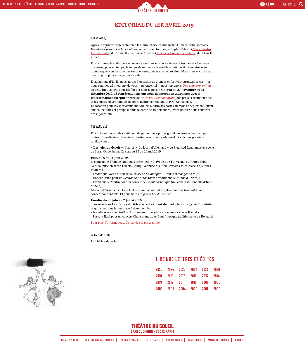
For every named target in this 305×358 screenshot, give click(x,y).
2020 (216, 270)
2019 (159, 276)
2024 (170, 270)
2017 (182, 276)
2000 (216, 289)
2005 (170, 289)
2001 (205, 289)
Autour (72, 4)
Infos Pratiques (89, 4)
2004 (182, 289)
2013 (159, 283)
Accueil (7, 4)
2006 (159, 289)
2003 (194, 289)
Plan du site (195, 340)
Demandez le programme (50, 4)
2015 (205, 276)
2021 (205, 270)
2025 (159, 270)
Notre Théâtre (23, 4)
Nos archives (174, 340)
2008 (216, 283)
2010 (194, 283)
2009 (205, 283)
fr (280, 4)
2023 (182, 270)
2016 (194, 276)
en (284, 4)
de (294, 4)
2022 (194, 270)
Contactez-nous (69, 340)
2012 (170, 283)
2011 (181, 283)
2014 (216, 276)
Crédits (239, 340)
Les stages (153, 340)
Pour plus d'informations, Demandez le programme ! (126, 222)
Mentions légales (218, 340)
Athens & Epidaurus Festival (175, 53)
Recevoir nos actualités (99, 340)
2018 (170, 276)
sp (289, 4)
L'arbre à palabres (130, 340)
